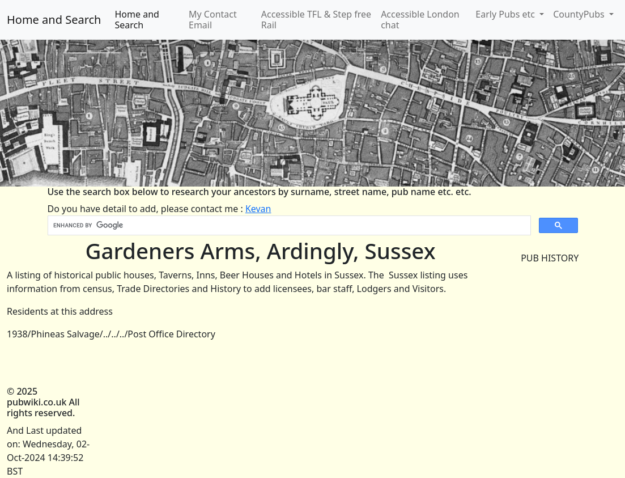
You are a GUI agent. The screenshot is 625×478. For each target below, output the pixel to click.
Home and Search (54, 19)
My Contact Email (213, 19)
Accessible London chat (420, 19)
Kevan (258, 208)
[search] (288, 225)
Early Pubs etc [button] (506, 14)
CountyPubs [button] (580, 14)
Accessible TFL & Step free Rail (316, 19)
